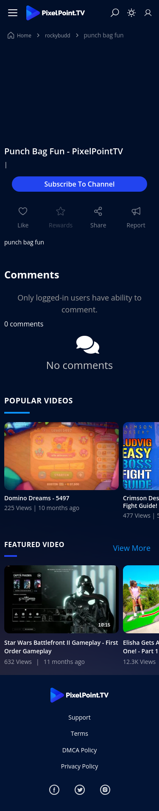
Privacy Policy (79, 766)
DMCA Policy (79, 750)
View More (132, 548)
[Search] (115, 13)
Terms (79, 733)
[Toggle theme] (131, 13)
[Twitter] (79, 789)
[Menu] (12, 12)
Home (19, 35)
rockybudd (57, 35)
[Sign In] (148, 13)
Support (79, 717)
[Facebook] (54, 789)
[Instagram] (105, 789)
